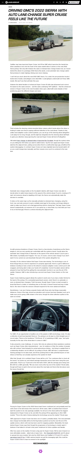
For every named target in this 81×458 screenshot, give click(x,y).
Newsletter (74, 2)
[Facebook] (54, 2)
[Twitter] (60, 2)
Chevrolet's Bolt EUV (53, 433)
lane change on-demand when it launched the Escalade (35, 140)
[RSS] (66, 2)
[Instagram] (57, 2)
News (10, 7)
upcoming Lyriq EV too (17, 437)
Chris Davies (13, 22)
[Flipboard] (63, 2)
